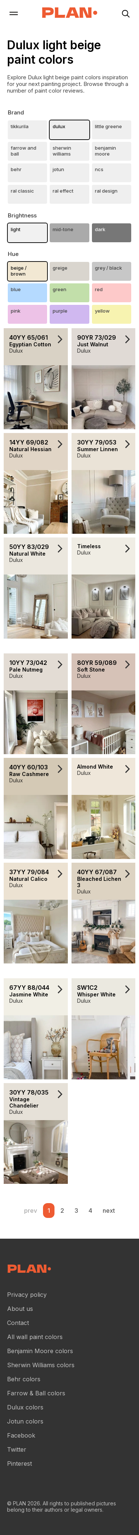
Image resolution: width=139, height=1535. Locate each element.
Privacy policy (27, 1294)
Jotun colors (25, 1421)
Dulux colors (25, 1407)
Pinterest (19, 1463)
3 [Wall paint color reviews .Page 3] (76, 1210)
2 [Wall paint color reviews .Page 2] (62, 1210)
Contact (18, 1322)
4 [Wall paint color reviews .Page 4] (90, 1210)
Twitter (16, 1449)
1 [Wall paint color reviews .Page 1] (48, 1210)
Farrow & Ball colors (36, 1393)
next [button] (109, 1210)
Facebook (21, 1435)
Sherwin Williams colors (41, 1365)
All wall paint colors (35, 1337)
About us (20, 1308)
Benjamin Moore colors (40, 1351)
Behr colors (23, 1379)
